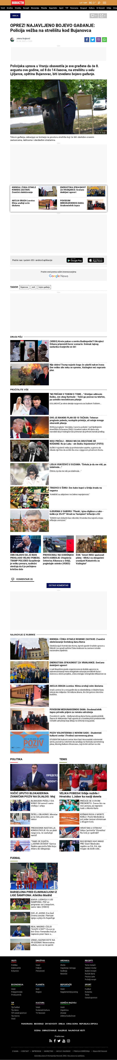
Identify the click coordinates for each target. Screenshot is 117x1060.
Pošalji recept (90, 979)
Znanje (63, 1013)
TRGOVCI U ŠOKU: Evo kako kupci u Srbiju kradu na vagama (76, 489)
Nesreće (63, 974)
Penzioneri (40, 971)
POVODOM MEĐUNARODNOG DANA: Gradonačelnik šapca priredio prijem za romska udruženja (72, 205)
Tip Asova (15, 1016)
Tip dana (15, 1010)
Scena (37, 1030)
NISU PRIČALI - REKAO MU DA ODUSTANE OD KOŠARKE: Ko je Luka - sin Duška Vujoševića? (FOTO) (77, 442)
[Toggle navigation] (104, 2)
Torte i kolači (90, 965)
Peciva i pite (90, 976)
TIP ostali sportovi (18, 1013)
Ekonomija (35, 8)
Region (39, 992)
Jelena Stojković (23, 38)
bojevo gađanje (44, 287)
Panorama (74, 8)
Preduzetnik (16, 995)
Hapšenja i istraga (68, 968)
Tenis (63, 759)
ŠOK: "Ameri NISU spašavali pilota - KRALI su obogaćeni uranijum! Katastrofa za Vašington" (90, 559)
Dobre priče (16, 968)
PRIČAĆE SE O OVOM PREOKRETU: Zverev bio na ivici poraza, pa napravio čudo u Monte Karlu (92, 804)
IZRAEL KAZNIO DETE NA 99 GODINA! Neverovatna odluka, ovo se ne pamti (43, 942)
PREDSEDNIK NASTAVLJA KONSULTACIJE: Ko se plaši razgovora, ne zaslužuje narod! (44, 832)
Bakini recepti (90, 971)
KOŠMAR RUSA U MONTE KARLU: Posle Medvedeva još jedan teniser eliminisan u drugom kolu (93, 818)
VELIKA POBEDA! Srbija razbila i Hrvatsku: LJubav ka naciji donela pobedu (80, 796)
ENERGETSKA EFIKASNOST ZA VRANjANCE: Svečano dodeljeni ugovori (73, 189)
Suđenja (63, 971)
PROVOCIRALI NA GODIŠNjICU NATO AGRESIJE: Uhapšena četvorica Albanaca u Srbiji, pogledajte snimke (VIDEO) (58, 559)
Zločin (62, 965)
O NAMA (15, 1051)
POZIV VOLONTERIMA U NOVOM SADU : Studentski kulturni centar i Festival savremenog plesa (76, 734)
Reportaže (53, 8)
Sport (61, 8)
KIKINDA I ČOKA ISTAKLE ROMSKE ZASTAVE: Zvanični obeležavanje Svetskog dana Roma (24, 191)
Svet (37, 989)
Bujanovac (24, 287)
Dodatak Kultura (43, 1010)
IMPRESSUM (36, 1051)
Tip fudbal (15, 1007)
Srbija (109, 8)
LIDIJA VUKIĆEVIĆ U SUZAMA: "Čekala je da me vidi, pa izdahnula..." (78, 465)
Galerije (62, 1030)
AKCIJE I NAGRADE (63, 1051)
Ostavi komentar (58, 585)
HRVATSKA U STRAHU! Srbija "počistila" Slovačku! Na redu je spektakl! (92, 830)
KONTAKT (25, 1051)
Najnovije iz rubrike (22, 634)
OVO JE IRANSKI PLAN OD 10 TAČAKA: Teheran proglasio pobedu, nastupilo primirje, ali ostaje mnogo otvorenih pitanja (77, 420)
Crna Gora (72, 1024)
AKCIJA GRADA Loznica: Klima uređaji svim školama (23, 203)
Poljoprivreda (16, 992)
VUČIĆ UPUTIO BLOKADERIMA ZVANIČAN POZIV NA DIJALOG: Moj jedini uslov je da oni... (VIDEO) (32, 796)
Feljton (39, 968)
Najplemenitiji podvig (69, 992)
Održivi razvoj (68, 1002)
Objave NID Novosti (100, 1051)
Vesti (3, 8)
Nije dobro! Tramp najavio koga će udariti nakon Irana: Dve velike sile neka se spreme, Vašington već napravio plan (78, 367)
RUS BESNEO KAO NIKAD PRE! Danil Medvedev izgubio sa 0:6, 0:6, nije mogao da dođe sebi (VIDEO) (92, 845)
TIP (66, 8)
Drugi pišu (16, 336)
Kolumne (15, 971)
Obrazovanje (49, 1030)
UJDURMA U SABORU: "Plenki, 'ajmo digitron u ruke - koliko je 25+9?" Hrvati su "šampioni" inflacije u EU (76, 512)
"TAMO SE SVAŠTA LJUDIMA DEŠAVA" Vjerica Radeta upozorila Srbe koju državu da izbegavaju (43, 845)
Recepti (26, 8)
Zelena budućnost (67, 1016)
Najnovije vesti (76, 1030)
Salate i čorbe (90, 968)
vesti (33, 287)
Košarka (88, 992)
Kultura (91, 8)
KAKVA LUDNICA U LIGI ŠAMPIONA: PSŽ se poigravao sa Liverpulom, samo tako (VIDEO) (42, 903)
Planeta (44, 8)
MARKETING (48, 1051)
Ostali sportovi (91, 998)
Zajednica (64, 1010)
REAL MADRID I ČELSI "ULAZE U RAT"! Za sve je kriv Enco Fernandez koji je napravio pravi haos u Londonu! (43, 930)
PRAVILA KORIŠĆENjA (82, 1051)
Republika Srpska (88, 1024)
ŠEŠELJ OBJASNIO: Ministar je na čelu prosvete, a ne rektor (44, 817)
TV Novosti (40, 1013)
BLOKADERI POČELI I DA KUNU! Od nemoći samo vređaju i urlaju (42, 803)
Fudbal (15, 858)
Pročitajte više (19, 389)
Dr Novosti (101, 8)
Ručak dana (90, 974)
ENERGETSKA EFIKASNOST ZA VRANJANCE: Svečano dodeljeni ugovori (77, 664)
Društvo (10, 8)
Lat (81, 3)
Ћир (85, 3)
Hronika (18, 8)
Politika (16, 759)
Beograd (83, 8)
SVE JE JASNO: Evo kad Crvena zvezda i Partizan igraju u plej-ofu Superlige (43, 915)
